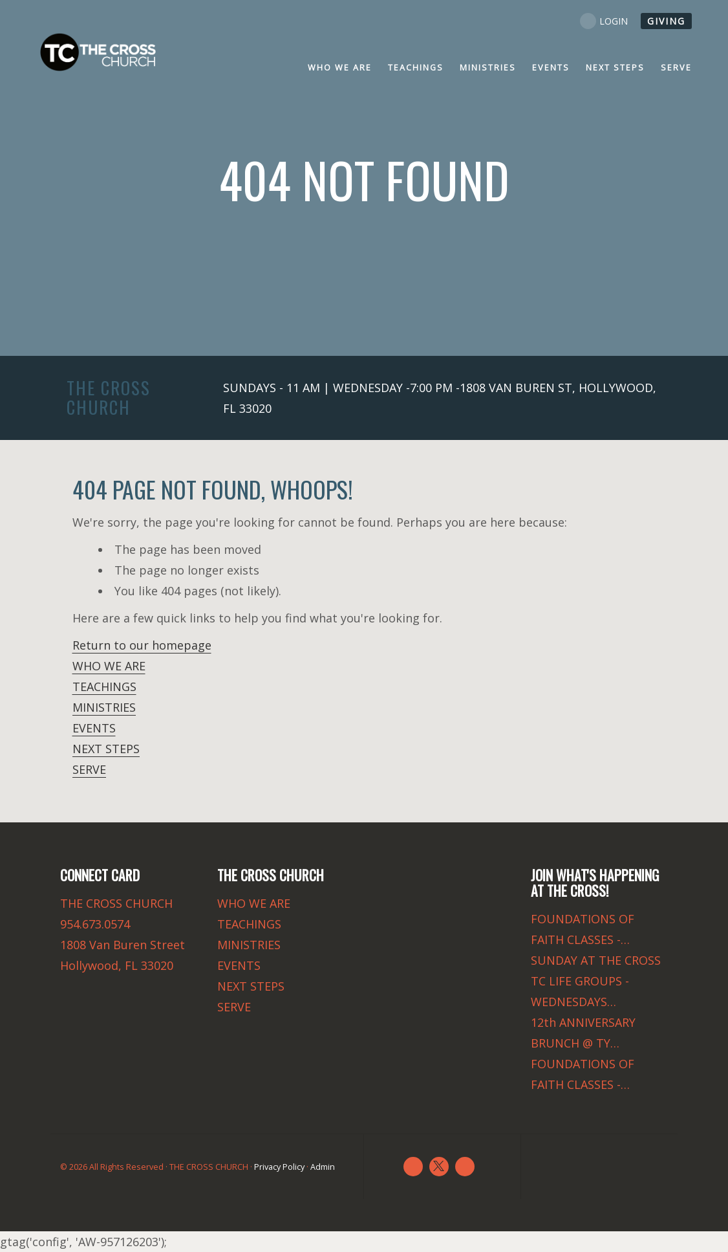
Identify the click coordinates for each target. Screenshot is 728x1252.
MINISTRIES (104, 707)
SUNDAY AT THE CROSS (596, 960)
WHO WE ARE (108, 666)
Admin (322, 1166)
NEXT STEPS (106, 748)
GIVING (666, 21)
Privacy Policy (279, 1166)
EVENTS (94, 728)
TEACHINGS (104, 686)
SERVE (89, 769)
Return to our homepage (141, 645)
